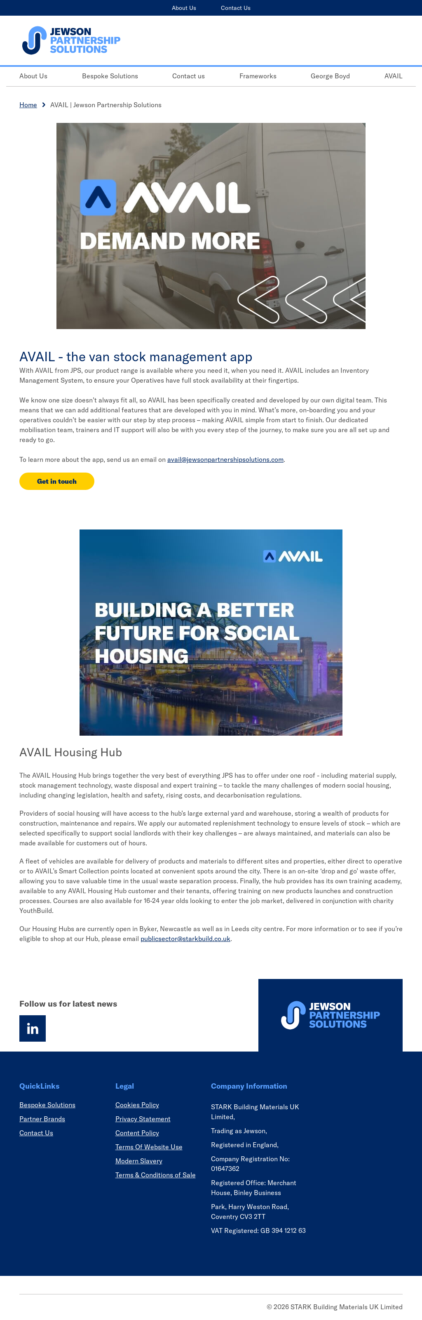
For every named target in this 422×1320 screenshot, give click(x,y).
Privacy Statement (143, 1119)
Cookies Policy (137, 1105)
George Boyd (330, 76)
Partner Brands (42, 1119)
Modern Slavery (138, 1161)
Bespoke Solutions (110, 76)
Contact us (188, 76)
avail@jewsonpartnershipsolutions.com (225, 459)
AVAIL (393, 76)
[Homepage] (330, 1015)
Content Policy (137, 1133)
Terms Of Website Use (149, 1147)
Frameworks (258, 76)
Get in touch (57, 481)
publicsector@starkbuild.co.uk (185, 938)
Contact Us (236, 8)
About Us (184, 8)
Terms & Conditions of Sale (155, 1175)
